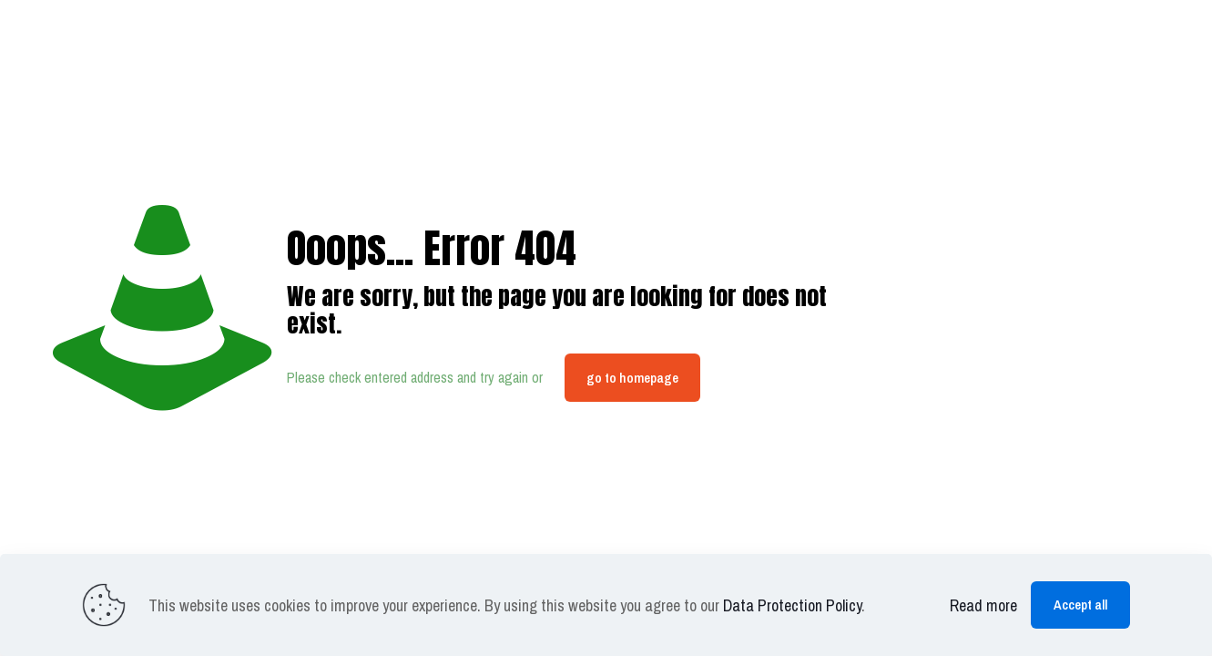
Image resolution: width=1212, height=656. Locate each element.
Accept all (1080, 604)
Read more (983, 605)
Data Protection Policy (792, 605)
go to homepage (632, 377)
